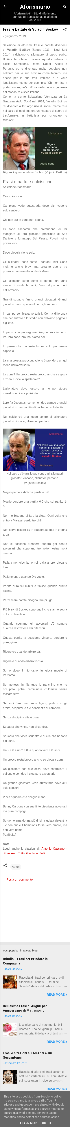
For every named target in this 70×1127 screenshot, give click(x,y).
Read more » (57, 994)
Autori (16, 866)
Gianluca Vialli (35, 853)
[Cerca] (65, 7)
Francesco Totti (13, 853)
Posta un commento (20, 879)
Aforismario (35, 6)
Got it (46, 1123)
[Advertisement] (35, 910)
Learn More (29, 1123)
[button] (65, 30)
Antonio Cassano (53, 848)
